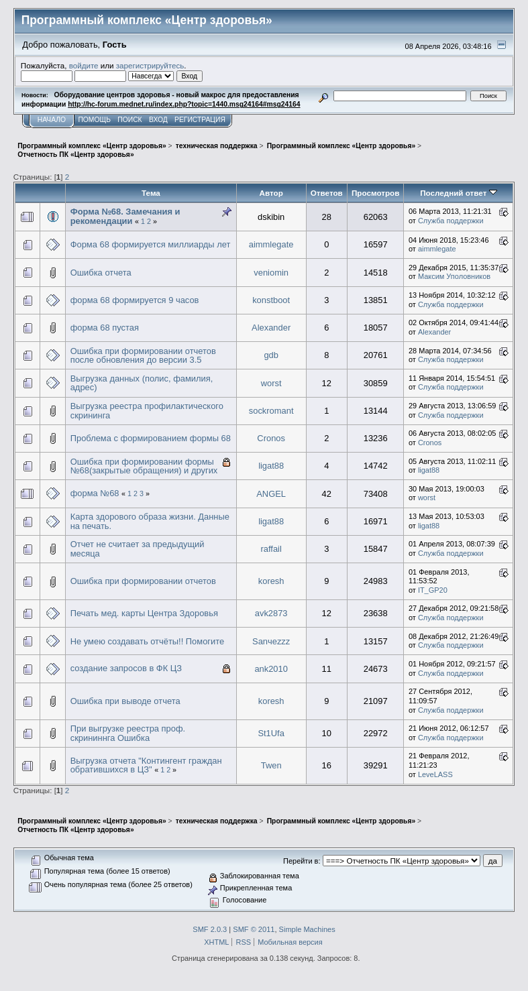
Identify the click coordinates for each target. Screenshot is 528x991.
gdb (271, 355)
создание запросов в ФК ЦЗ (126, 668)
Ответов (327, 192)
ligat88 (271, 466)
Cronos (271, 438)
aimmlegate (271, 244)
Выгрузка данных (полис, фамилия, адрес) (141, 383)
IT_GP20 (432, 590)
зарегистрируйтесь (150, 65)
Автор (271, 192)
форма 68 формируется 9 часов (134, 300)
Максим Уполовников (454, 276)
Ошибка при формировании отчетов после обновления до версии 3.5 (143, 355)
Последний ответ (458, 192)
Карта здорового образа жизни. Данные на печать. (149, 521)
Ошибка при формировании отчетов (143, 581)
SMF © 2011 (253, 929)
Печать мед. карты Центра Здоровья (144, 613)
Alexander (271, 328)
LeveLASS (435, 774)
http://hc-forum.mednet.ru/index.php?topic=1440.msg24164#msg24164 (184, 104)
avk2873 (271, 613)
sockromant (271, 411)
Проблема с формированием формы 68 (150, 438)
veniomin (271, 273)
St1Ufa (271, 733)
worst (271, 383)
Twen (271, 765)
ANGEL (271, 494)
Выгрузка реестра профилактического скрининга (146, 410)
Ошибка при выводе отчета (125, 701)
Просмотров (375, 192)
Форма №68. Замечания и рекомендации (125, 216)
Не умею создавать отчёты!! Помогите (147, 641)
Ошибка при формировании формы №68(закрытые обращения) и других (144, 466)
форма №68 (94, 493)
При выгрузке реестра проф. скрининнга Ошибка (127, 733)
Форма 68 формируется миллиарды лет (150, 244)
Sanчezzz (271, 641)
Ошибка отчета (100, 273)
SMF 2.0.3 (210, 929)
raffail (270, 549)
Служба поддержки (451, 221)
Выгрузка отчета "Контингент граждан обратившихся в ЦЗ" (146, 765)
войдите (84, 65)
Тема (151, 192)
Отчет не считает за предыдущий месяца (137, 549)
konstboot (271, 300)
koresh (271, 581)
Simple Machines (307, 929)
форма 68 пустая (104, 328)
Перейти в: (301, 861)
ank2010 (271, 669)
